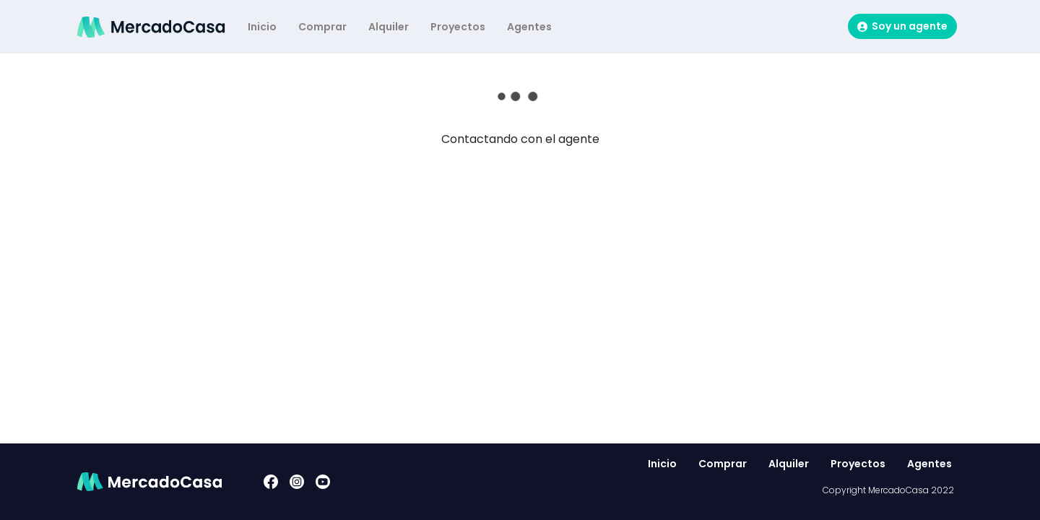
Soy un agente (902, 26)
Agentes (529, 27)
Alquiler (388, 27)
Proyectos (457, 27)
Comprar (322, 27)
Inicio (262, 27)
